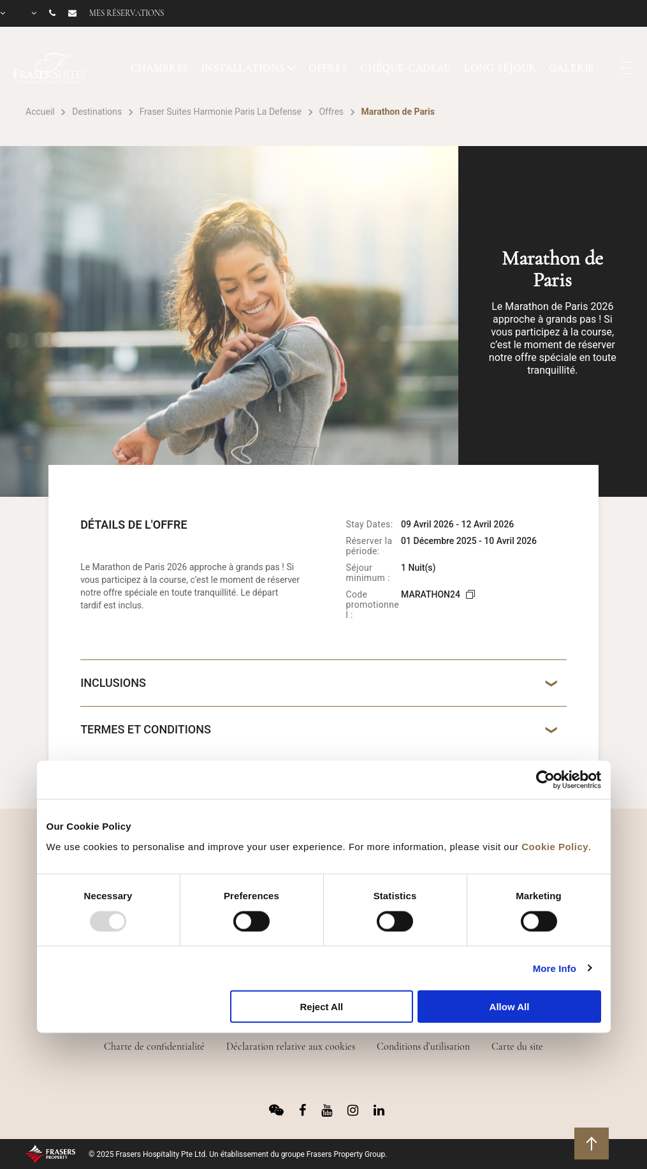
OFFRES (328, 68)
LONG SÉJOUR (500, 68)
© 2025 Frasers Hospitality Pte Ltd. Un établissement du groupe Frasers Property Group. (238, 1154)
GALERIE (571, 68)
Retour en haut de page (591, 1142)
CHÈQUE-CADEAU (405, 68)
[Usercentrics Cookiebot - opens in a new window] (545, 780)
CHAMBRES (160, 68)
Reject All (321, 1006)
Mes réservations (126, 13)
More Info (554, 967)
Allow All (510, 1006)
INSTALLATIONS (242, 68)
